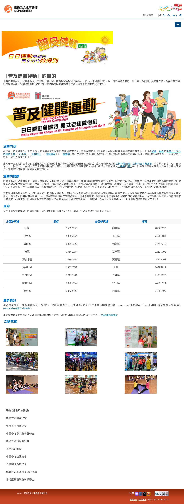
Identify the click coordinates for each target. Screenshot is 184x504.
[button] (92, 25)
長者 (161, 151)
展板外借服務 (123, 163)
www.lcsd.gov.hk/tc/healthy (16, 308)
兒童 (154, 151)
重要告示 (133, 499)
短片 (129, 166)
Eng (175, 15)
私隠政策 (142, 499)
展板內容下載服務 (142, 163)
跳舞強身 (50, 154)
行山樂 (22, 154)
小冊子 (121, 166)
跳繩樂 (66, 154)
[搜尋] (151, 15)
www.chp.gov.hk (109, 314)
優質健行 (36, 154)
